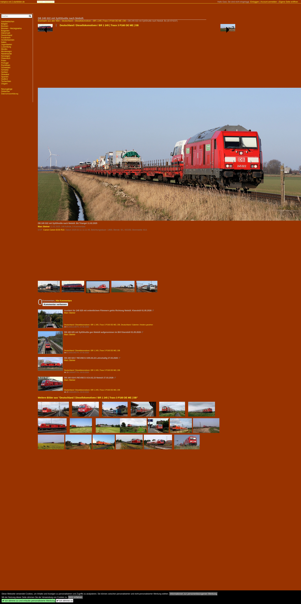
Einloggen (254, 2)
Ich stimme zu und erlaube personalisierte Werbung (28, 600)
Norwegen (5, 56)
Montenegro (6, 51)
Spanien (4, 77)
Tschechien (6, 81)
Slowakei (5, 74)
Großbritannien (7, 40)
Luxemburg (6, 47)
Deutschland (67, 21)
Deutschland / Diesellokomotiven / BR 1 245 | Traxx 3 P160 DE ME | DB (99, 25)
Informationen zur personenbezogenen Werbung (193, 593)
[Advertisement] (84, 58)
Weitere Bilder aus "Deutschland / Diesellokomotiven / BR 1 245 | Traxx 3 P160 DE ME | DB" (88, 397)
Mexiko (4, 49)
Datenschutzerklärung (9, 94)
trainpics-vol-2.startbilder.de (12, 2)
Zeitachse (5, 91)
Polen (3, 60)
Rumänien (5, 65)
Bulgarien (5, 31)
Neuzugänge (6, 89)
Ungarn (4, 83)
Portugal (5, 63)
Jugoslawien (6, 44)
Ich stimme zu (64, 600)
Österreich (5, 58)
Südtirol (4, 79)
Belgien (4, 24)
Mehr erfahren (75, 597)
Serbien (4, 72)
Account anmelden (269, 2)
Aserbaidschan (7, 21)
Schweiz (5, 70)
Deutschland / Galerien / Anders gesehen (137, 325)
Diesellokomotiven (83, 21)
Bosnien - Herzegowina (11, 28)
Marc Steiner (44, 226)
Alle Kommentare (63, 301)
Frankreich (6, 37)
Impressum (49, 2)
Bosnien (4, 26)
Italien (3, 42)
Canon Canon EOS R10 (53, 230)
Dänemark (5, 33)
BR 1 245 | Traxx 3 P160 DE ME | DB (109, 21)
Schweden (5, 67)
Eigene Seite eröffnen (288, 2)
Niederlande (6, 54)
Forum (40, 2)
